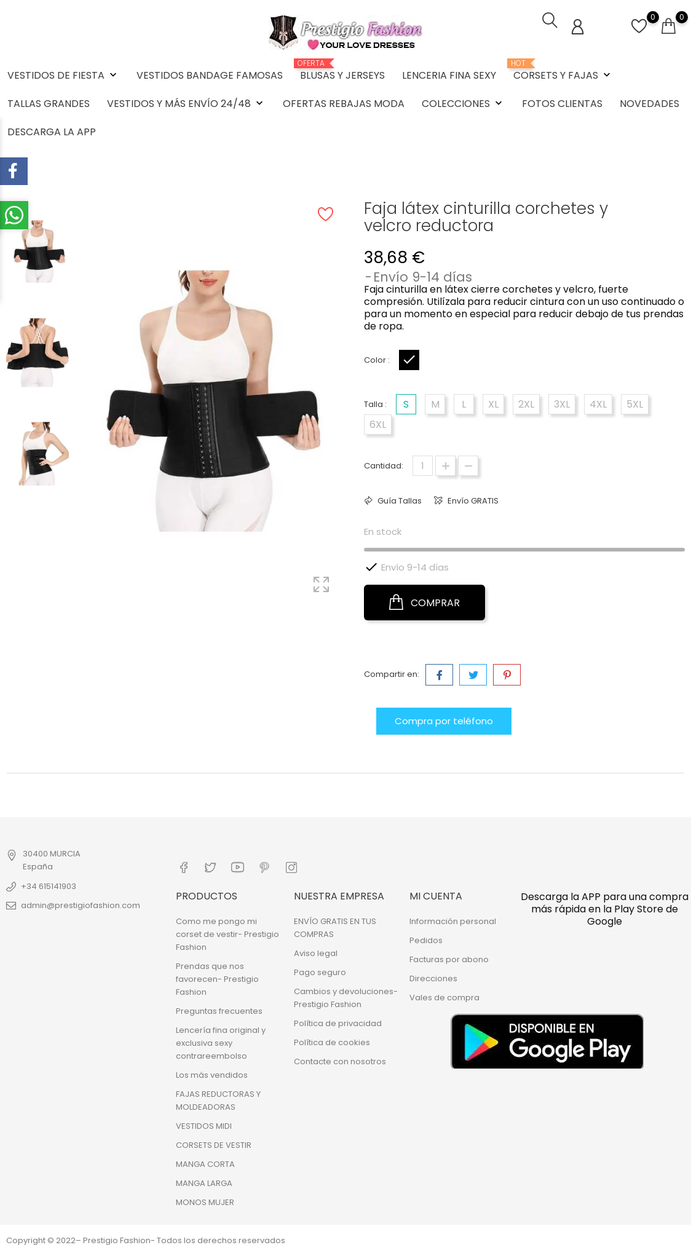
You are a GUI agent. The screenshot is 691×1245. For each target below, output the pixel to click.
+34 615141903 (48, 882)
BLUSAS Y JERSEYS (342, 69)
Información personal (452, 916)
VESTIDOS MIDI (204, 1120)
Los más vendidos (212, 1069)
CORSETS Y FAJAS (563, 69)
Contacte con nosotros (340, 1056)
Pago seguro (320, 967)
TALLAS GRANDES (48, 102)
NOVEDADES (649, 102)
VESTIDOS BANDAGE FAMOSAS (209, 73)
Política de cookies (332, 1037)
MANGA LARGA (204, 1178)
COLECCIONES (463, 102)
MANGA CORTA (205, 1158)
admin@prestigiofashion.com (80, 901)
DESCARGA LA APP (51, 130)
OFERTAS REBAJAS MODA (344, 102)
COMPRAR (424, 599)
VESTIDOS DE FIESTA (63, 73)
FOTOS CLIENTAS (562, 102)
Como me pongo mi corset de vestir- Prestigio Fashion (227, 928)
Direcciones (433, 973)
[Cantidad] (423, 463)
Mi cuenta (435, 890)
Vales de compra (444, 992)
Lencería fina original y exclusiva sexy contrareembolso (221, 1037)
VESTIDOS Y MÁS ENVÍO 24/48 (186, 102)
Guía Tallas (399, 498)
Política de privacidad (338, 1018)
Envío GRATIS (472, 498)
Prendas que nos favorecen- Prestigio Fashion (217, 973)
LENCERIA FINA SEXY (449, 73)
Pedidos (426, 935)
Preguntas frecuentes (219, 1005)
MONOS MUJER (205, 1197)
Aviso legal (316, 948)
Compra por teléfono (444, 717)
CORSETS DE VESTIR (213, 1139)
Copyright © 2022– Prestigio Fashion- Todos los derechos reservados (145, 1235)
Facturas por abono (449, 954)
